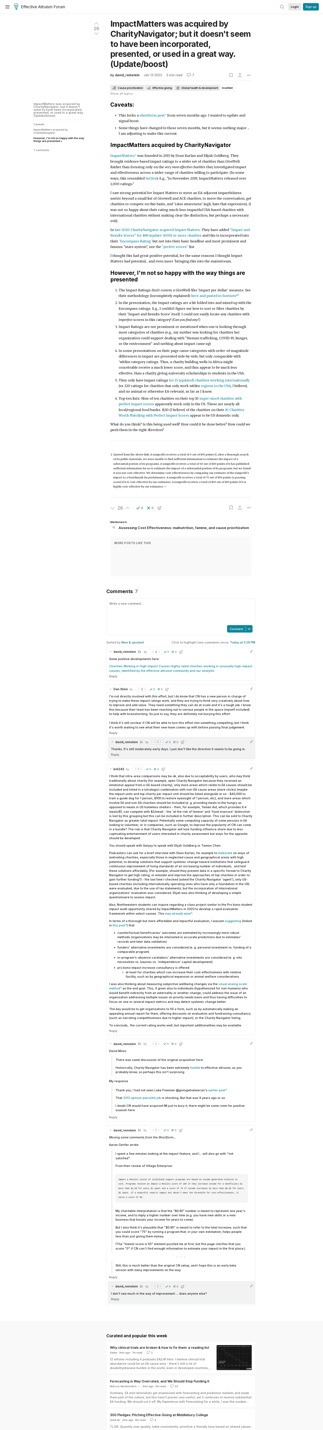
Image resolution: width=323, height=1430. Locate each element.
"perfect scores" (175, 247)
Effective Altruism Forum (39, 7)
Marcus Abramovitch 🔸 (125, 1386)
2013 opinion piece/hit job (142, 1098)
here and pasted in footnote (213, 296)
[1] (237, 295)
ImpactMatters (122, 156)
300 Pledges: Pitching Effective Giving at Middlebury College (159, 1415)
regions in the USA (216, 386)
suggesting (233, 921)
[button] (139, 507)
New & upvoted (132, 642)
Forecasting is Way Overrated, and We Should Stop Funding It (159, 1381)
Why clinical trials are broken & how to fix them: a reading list (159, 1347)
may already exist (178, 913)
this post (119, 925)
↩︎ (165, 486)
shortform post (152, 115)
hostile (195, 1067)
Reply (113, 676)
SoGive (150, 178)
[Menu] (7, 7)
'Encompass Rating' (135, 241)
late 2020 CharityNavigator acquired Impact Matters (157, 230)
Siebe (113, 1352)
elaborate (225, 853)
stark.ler (115, 1420)
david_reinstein (127, 75)
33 (173, 1386)
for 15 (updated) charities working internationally (209, 380)
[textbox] (180, 611)
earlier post (216, 1090)
